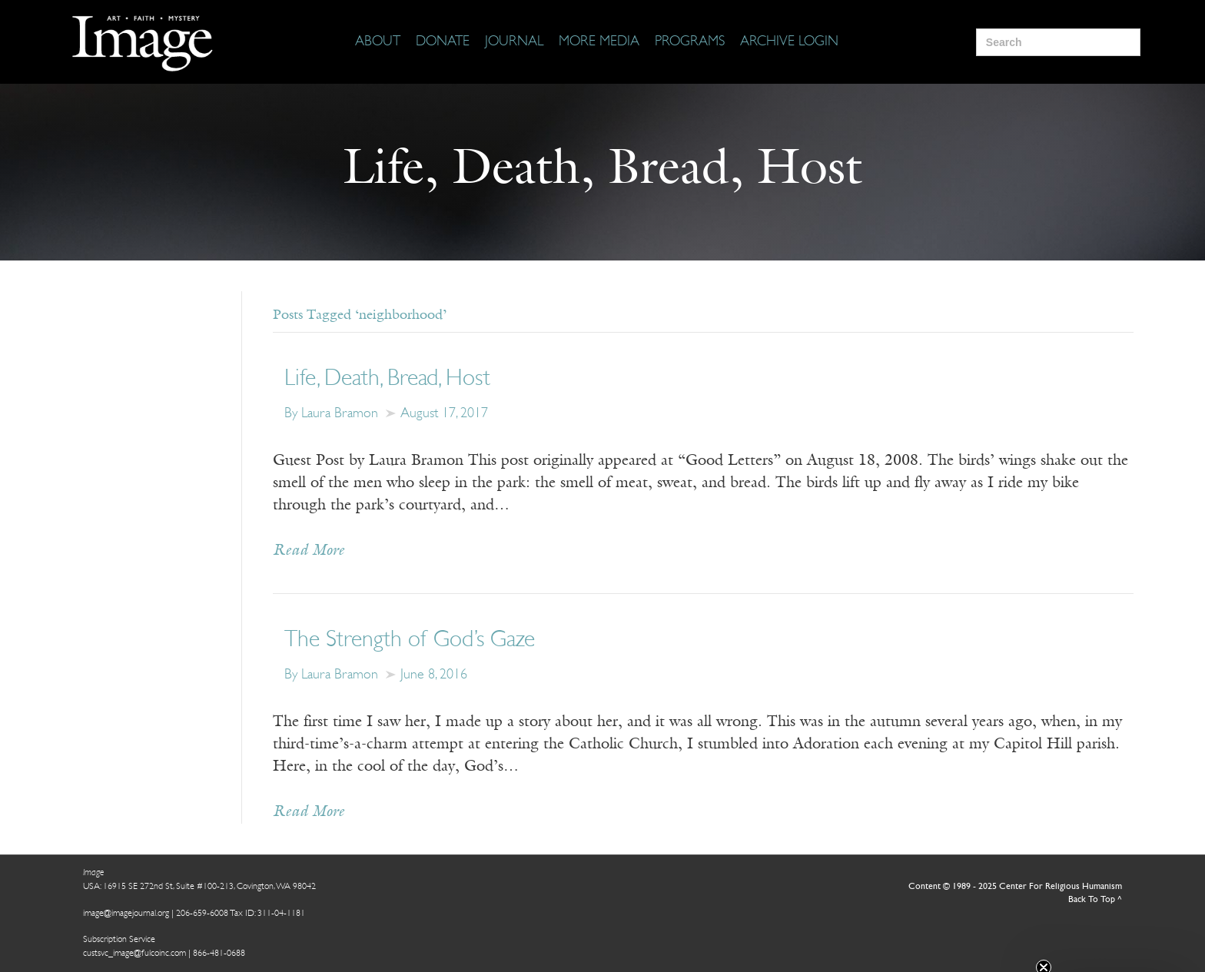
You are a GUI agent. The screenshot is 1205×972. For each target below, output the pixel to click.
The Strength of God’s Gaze (409, 640)
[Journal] (514, 42)
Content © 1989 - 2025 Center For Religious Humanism (1015, 886)
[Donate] (442, 42)
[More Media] (599, 42)
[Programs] (689, 42)
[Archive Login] (789, 42)
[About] (377, 42)
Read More (308, 551)
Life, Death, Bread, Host (387, 379)
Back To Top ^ (1095, 899)
